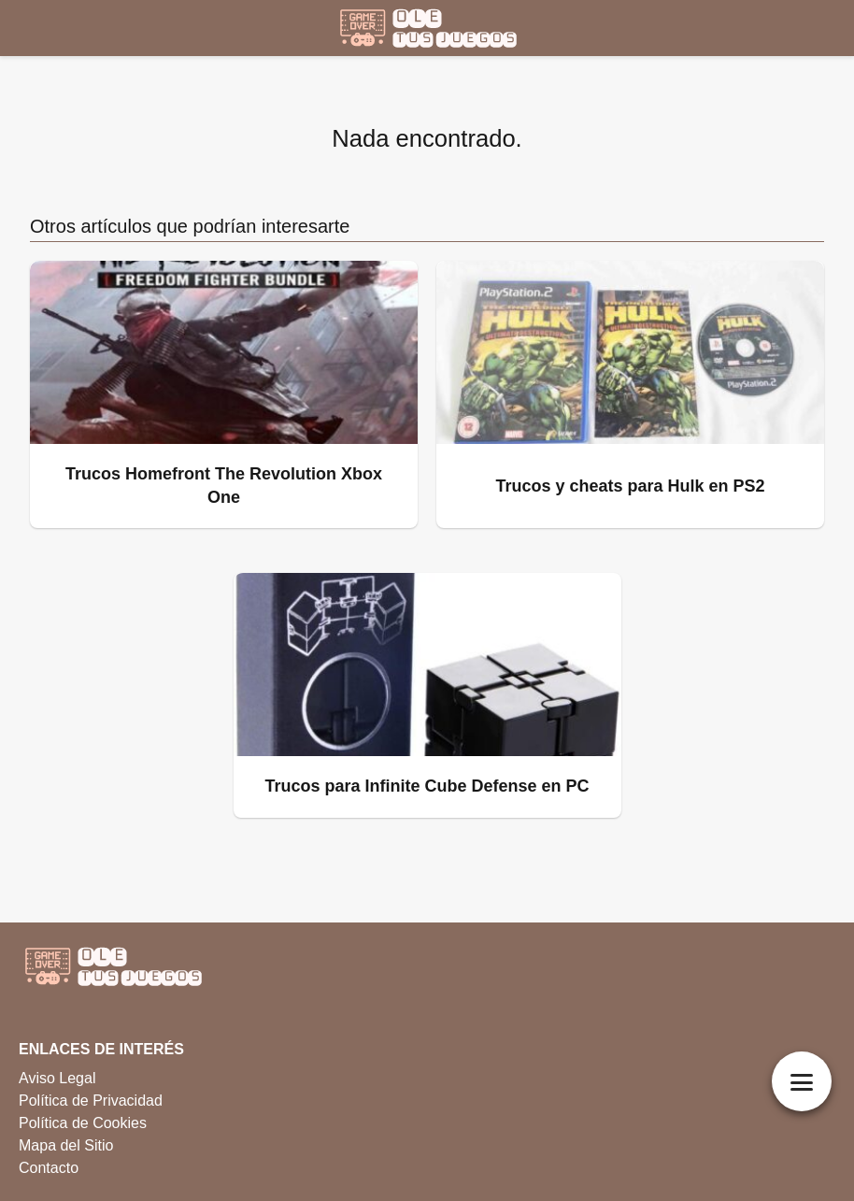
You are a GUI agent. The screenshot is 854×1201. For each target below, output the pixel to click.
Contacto (48, 1168)
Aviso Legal (57, 1078)
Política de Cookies (83, 1123)
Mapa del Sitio (66, 1145)
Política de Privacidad (91, 1100)
